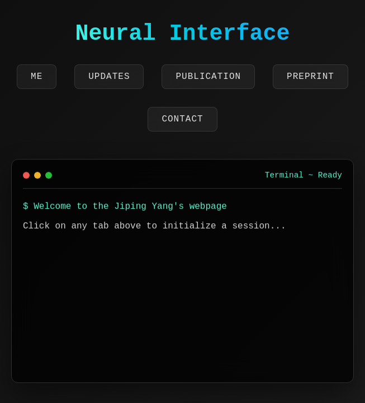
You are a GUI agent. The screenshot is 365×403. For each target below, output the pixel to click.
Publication (208, 77)
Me (36, 77)
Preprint (310, 77)
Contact (182, 119)
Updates (109, 77)
